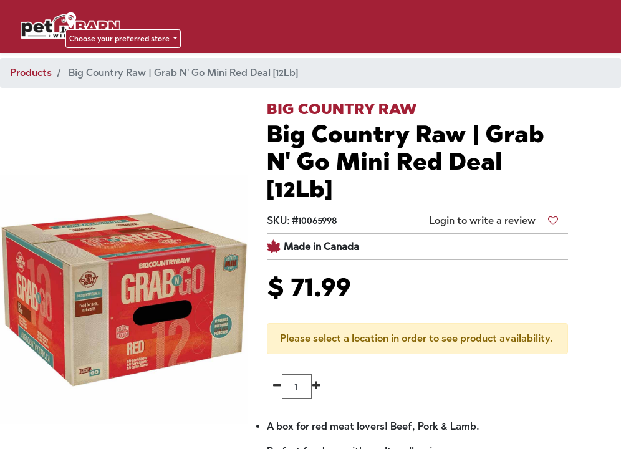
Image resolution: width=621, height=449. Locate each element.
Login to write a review (482, 220)
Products (31, 73)
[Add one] (316, 386)
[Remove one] (277, 386)
